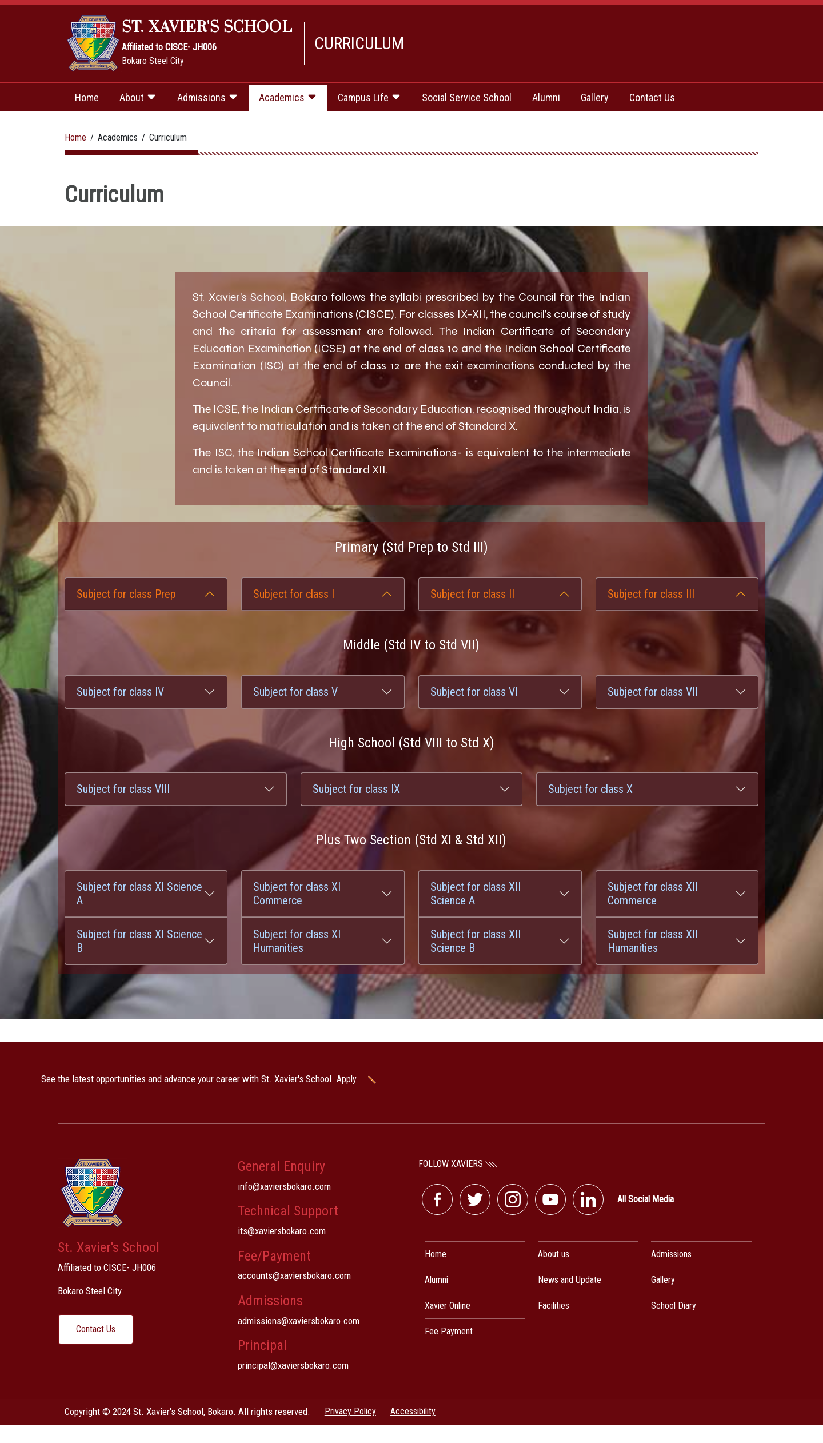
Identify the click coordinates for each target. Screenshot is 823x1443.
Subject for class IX (356, 789)
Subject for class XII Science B (475, 941)
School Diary (673, 1305)
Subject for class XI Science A (139, 893)
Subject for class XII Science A (475, 893)
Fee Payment (449, 1331)
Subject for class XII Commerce (653, 893)
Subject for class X (590, 789)
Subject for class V (295, 692)
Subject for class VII (653, 692)
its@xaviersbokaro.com (282, 1231)
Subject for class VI (474, 692)
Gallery (595, 97)
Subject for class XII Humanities (653, 941)
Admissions (207, 97)
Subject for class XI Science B (139, 941)
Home (87, 97)
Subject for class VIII (123, 789)
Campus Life (369, 97)
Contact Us (652, 97)
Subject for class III (651, 594)
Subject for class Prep (126, 594)
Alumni (546, 97)
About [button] (138, 97)
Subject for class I (293, 594)
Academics (288, 97)
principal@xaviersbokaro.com (293, 1365)
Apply (365, 1079)
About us (553, 1254)
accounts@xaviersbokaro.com (294, 1275)
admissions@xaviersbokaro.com (298, 1320)
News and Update (569, 1279)
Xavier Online (447, 1305)
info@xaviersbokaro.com (284, 1186)
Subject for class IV (120, 692)
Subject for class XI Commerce (297, 893)
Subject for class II (472, 594)
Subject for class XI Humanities (297, 941)
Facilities (553, 1305)
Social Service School (467, 97)
